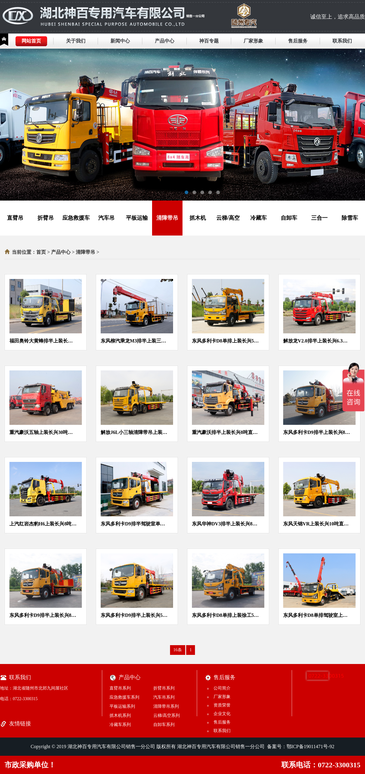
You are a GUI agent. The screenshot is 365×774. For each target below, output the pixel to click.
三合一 (319, 218)
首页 (41, 252)
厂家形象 (253, 40)
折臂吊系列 (164, 688)
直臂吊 (15, 218)
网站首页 (31, 40)
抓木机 (197, 218)
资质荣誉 (222, 705)
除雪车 (350, 218)
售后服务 (298, 40)
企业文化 (222, 713)
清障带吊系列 (166, 706)
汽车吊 (106, 218)
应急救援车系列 (124, 697)
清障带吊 (167, 218)
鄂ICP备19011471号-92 (311, 746)
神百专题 (209, 40)
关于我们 (75, 40)
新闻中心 (120, 40)
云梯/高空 (228, 218)
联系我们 (342, 40)
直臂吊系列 (120, 688)
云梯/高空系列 (166, 715)
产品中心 (164, 40)
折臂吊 (45, 218)
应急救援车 (76, 218)
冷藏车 (258, 218)
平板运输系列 (122, 706)
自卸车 (289, 218)
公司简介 (222, 688)
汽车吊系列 (164, 697)
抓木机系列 (120, 715)
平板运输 (137, 218)
